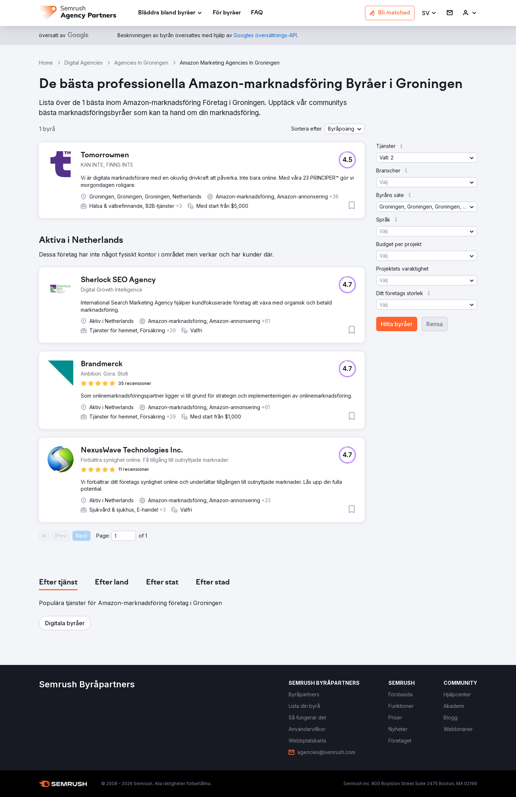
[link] (227, 13)
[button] (429, 13)
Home (46, 63)
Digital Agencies (83, 63)
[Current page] (123, 535)
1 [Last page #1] (146, 536)
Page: (103, 536)
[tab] (58, 582)
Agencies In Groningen (141, 63)
